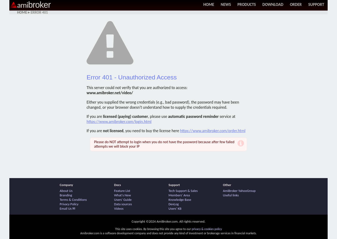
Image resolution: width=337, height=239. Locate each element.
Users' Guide (123, 200)
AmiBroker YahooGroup (239, 191)
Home (208, 4)
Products (247, 4)
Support (316, 4)
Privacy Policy (69, 204)
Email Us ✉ (67, 208)
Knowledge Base (179, 200)
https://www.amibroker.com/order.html (212, 130)
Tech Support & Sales (183, 191)
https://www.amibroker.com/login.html (119, 121)
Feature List (122, 191)
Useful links (231, 195)
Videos (119, 208)
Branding (66, 195)
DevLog (173, 204)
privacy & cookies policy (207, 229)
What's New (122, 195)
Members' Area (179, 195)
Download (272, 4)
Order (296, 4)
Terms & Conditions (73, 200)
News (226, 4)
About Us (66, 191)
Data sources (123, 204)
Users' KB (174, 208)
